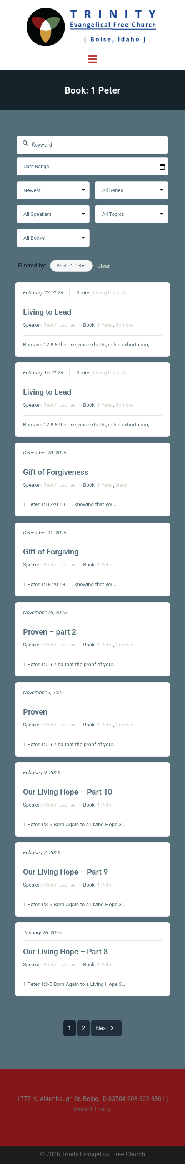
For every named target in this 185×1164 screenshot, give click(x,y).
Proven (35, 711)
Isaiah (122, 485)
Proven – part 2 (49, 631)
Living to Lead (109, 292)
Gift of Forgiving (50, 551)
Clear (103, 266)
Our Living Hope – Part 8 (65, 951)
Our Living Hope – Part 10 (67, 792)
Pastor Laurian (59, 325)
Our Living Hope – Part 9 (65, 871)
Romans (124, 325)
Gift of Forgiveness (55, 471)
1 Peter (105, 325)
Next (106, 1028)
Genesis (124, 645)
